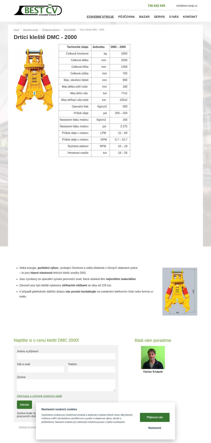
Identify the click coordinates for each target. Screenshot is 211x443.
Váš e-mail (23, 364)
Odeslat (24, 404)
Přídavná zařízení (51, 29)
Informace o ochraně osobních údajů (39, 396)
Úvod (16, 29)
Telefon (72, 364)
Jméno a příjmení (27, 351)
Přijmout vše (155, 417)
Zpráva (21, 377)
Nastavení (154, 428)
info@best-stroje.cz (186, 5)
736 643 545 (156, 5)
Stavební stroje (30, 29)
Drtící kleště (70, 29)
